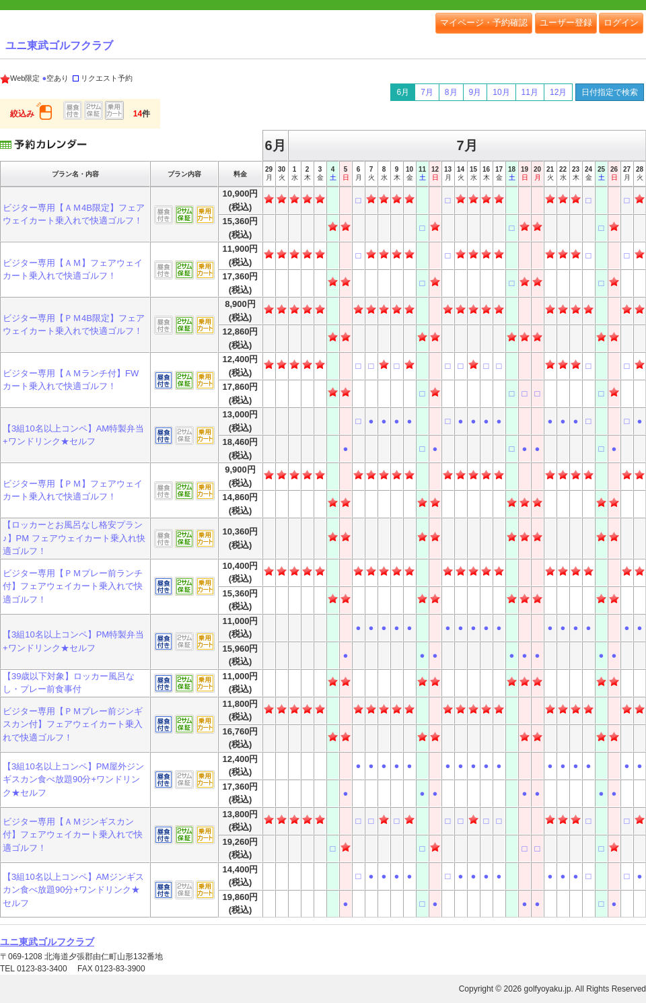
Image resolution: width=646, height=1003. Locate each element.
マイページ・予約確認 (484, 23)
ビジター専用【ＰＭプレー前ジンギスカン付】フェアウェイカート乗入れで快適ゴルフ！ (73, 724)
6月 (402, 92)
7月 (427, 92)
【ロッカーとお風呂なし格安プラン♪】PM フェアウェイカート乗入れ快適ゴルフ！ (74, 538)
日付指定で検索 (609, 92)
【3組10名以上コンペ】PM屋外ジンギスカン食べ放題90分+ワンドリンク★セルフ (73, 779)
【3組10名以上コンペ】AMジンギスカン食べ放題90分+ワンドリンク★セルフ (73, 890)
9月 (475, 92)
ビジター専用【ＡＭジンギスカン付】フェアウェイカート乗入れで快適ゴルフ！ (73, 835)
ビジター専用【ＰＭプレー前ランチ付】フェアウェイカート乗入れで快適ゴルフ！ (73, 586)
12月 (558, 92)
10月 (501, 92)
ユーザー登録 (566, 23)
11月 (530, 92)
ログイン (621, 23)
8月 (451, 92)
